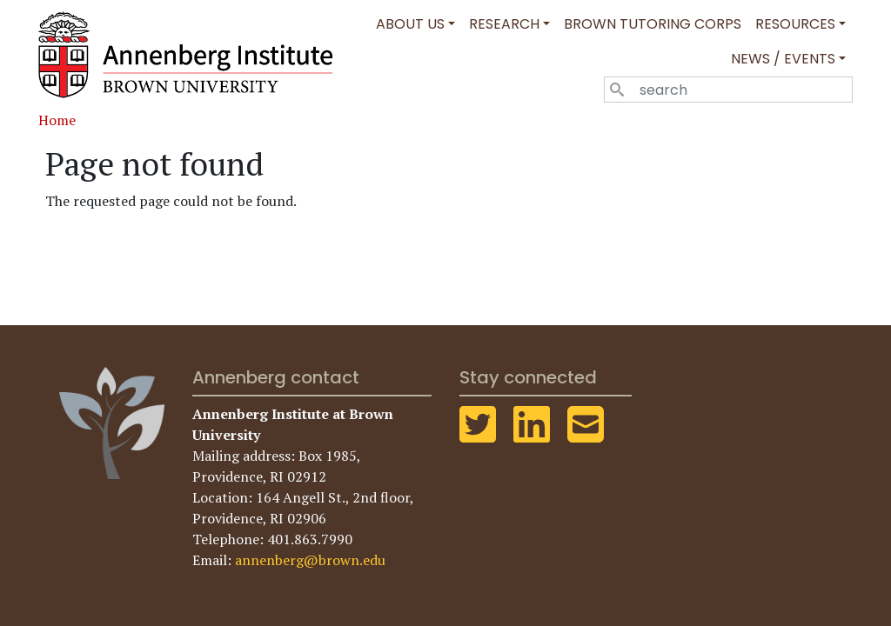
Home (57, 120)
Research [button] (504, 24)
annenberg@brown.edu (310, 559)
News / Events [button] (783, 59)
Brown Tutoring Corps (652, 24)
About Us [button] (410, 24)
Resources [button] (795, 24)
